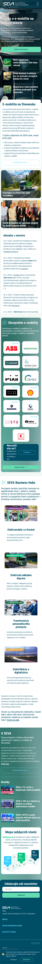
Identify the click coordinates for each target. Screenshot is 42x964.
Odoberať (21, 895)
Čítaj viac (5, 764)
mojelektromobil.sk (10, 252)
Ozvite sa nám (13, 720)
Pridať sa (26, 452)
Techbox (16, 275)
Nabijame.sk (8, 837)
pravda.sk (16, 306)
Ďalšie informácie (21, 49)
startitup (24, 269)
